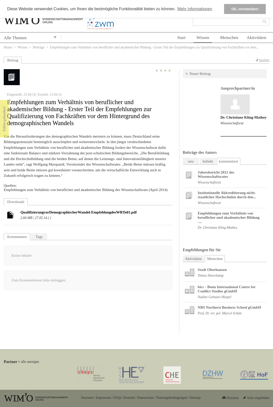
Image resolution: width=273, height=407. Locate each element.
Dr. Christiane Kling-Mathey (244, 117)
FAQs (117, 398)
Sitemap (195, 398)
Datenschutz (145, 398)
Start (181, 37)
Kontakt (129, 398)
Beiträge (39, 47)
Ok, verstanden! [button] (245, 9)
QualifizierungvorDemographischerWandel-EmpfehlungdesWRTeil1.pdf (78, 212)
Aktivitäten (256, 37)
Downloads (15, 202)
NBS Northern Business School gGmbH (229, 307)
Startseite (87, 398)
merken (264, 60)
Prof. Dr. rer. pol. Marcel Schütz (220, 313)
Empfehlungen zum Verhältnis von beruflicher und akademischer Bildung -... (229, 217)
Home (8, 47)
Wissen (203, 37)
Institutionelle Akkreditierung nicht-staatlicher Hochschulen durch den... (227, 195)
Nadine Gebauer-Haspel (215, 297)
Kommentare (17, 237)
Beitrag (12, 60)
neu (191, 161)
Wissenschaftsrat (232, 123)
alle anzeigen (30, 362)
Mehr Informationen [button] (194, 9)
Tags (39, 237)
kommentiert (228, 161)
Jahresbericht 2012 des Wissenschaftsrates (216, 174)
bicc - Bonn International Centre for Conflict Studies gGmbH (227, 289)
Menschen (229, 37)
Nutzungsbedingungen (171, 398)
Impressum (103, 398)
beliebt (208, 161)
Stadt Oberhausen (212, 270)
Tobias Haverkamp (211, 275)
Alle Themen (15, 37)
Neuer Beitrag (200, 74)
